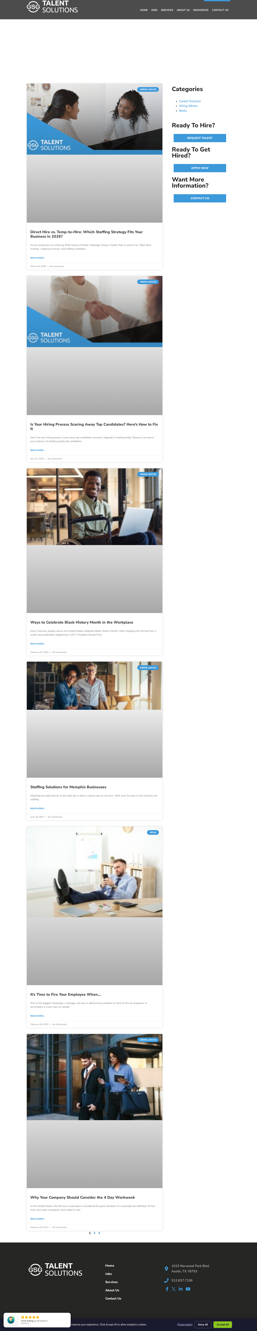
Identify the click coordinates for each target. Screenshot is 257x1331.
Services (167, 10)
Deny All (203, 1324)
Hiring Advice (188, 106)
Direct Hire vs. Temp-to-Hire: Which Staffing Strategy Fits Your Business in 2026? (86, 234)
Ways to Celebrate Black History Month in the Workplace (81, 622)
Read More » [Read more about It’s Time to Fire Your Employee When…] (37, 1015)
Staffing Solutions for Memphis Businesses (68, 787)
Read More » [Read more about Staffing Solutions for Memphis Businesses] (37, 808)
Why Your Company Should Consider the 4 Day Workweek (82, 1197)
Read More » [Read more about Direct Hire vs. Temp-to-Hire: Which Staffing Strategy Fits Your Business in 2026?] (37, 257)
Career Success (190, 101)
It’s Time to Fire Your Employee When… (65, 994)
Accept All (223, 1324)
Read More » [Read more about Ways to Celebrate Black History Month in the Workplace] (37, 643)
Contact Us (220, 10)
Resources (200, 10)
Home (144, 10)
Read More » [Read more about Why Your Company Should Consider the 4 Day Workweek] (37, 1218)
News (183, 110)
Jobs (154, 10)
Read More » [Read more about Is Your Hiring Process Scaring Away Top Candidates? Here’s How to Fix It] (37, 450)
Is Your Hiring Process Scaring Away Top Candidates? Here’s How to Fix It (94, 426)
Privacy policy (184, 1324)
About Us (183, 10)
